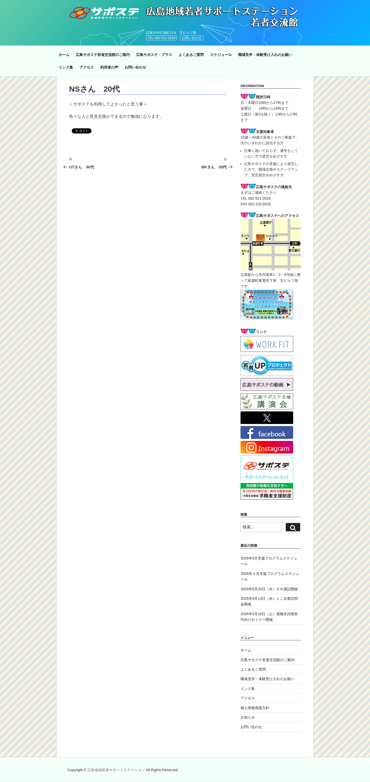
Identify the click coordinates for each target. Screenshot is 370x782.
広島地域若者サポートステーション (116, 770)
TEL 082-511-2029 (161, 38)
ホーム (64, 55)
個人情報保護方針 (254, 708)
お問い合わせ (192, 38)
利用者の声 (109, 67)
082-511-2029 (259, 198)
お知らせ (247, 717)
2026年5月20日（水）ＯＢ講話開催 (269, 589)
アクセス (86, 67)
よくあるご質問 (191, 55)
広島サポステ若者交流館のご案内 (103, 55)
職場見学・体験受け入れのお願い (265, 55)
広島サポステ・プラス (154, 55)
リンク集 (66, 67)
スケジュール (221, 55)
